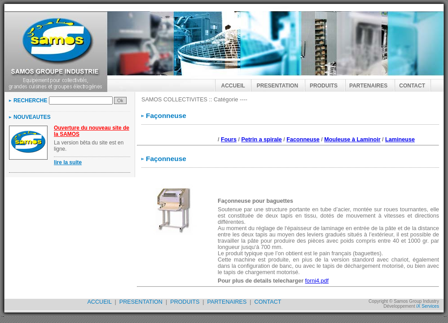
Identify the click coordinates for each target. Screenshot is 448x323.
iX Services (428, 306)
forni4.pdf (317, 281)
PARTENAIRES (368, 86)
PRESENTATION (277, 86)
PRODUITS (324, 86)
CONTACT (412, 86)
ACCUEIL (233, 86)
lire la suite (68, 162)
